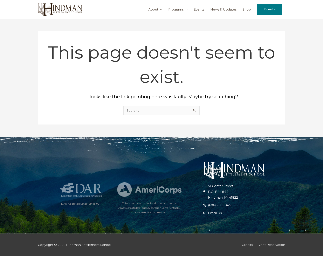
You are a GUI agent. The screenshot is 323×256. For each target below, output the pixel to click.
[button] (269, 9)
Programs (176, 9)
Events (199, 9)
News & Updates (223, 9)
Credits (247, 245)
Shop (247, 9)
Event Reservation (271, 245)
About (153, 9)
